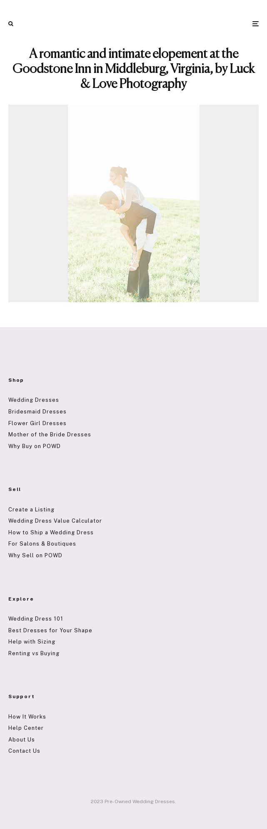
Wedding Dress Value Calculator (55, 521)
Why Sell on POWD (35, 555)
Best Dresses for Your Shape (50, 630)
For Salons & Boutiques (42, 544)
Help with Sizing (31, 642)
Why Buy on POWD (34, 446)
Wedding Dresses (33, 400)
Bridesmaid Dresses (37, 411)
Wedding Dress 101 (35, 619)
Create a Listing (31, 509)
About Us (21, 739)
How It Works (27, 717)
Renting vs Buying (34, 653)
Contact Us (24, 751)
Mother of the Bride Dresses (49, 434)
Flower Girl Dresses (37, 423)
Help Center (26, 728)
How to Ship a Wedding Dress (51, 532)
